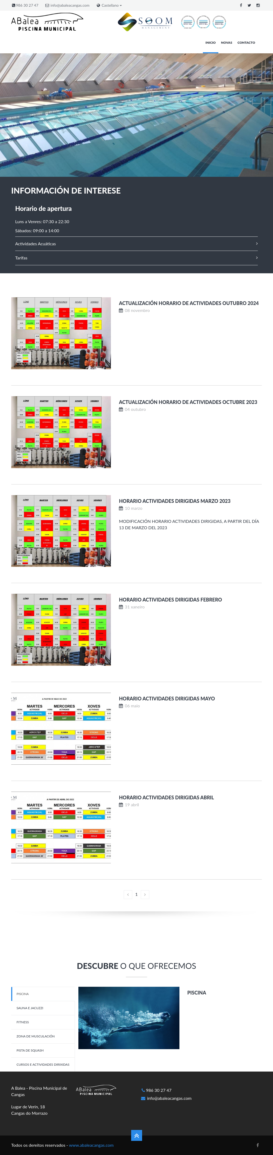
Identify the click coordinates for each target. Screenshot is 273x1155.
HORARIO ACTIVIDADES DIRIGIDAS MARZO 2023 (175, 501)
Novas (226, 43)
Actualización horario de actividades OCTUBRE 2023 (188, 402)
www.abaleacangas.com (91, 1145)
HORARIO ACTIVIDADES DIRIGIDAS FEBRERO (170, 600)
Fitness (23, 1022)
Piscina (23, 994)
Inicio (211, 43)
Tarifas (21, 257)
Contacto (246, 43)
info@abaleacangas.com (70, 5)
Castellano (112, 5)
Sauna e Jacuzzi (30, 1008)
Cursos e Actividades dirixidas (43, 1064)
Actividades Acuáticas (35, 243)
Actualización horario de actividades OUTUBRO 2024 (189, 303)
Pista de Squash (30, 1050)
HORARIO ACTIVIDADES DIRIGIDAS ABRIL (166, 797)
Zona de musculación (36, 1036)
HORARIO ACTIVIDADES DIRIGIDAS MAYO (167, 698)
